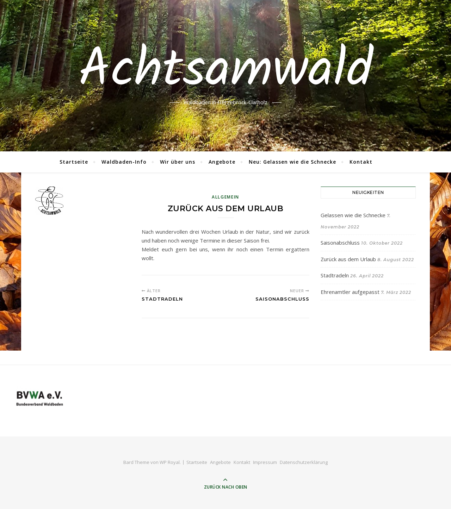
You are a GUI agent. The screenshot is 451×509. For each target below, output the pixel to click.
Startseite (74, 161)
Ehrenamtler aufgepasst (350, 291)
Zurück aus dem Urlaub (348, 259)
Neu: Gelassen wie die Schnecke (292, 161)
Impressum (265, 462)
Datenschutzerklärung (304, 462)
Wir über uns (177, 161)
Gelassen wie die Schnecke (353, 215)
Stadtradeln (335, 275)
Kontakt (361, 161)
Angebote (222, 161)
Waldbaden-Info (124, 161)
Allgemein (225, 197)
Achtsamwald (225, 71)
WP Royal (170, 462)
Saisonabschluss (340, 242)
